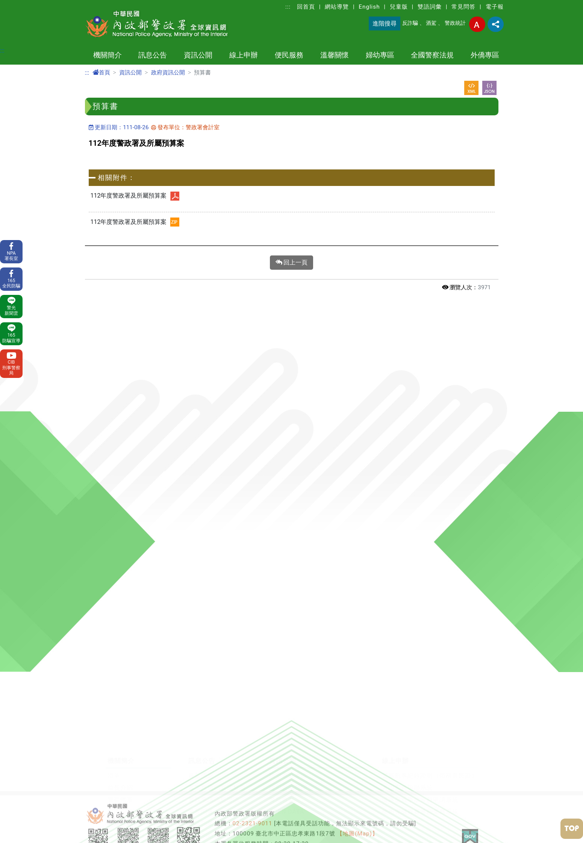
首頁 (101, 72)
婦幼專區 (380, 55)
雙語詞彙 (430, 6)
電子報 (495, 6)
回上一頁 (292, 262)
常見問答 (463, 6)
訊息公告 (152, 55)
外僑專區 (485, 55)
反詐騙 (410, 23)
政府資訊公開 (168, 72)
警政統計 (455, 23)
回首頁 (306, 6)
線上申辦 (243, 55)
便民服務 (289, 55)
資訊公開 (198, 55)
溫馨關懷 (334, 55)
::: (288, 6)
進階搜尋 (385, 23)
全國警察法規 (432, 55)
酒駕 (431, 23)
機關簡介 (107, 55)
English (369, 6)
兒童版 (399, 6)
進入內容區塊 (18, 4)
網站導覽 (337, 6)
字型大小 (477, 24)
